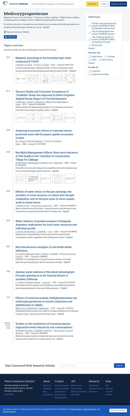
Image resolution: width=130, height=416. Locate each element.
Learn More (9, 394)
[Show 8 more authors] (37, 65)
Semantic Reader (62, 389)
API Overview (76, 385)
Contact (108, 395)
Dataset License (9, 412)
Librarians (109, 389)
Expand (61, 20)
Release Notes (60, 398)
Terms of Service (89, 409)
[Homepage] (15, 4)
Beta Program (60, 395)
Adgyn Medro (95, 56)
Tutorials (108, 392)
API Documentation (79, 391)
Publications (94, 385)
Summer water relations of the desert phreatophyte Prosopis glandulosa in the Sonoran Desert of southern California (45, 276)
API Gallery (75, 395)
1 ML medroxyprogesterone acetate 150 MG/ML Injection (101, 32)
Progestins (94, 71)
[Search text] (58, 4)
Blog (46, 391)
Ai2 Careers (48, 394)
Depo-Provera (106, 60)
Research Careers (96, 388)
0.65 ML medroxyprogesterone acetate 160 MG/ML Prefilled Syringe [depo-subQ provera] (102, 25)
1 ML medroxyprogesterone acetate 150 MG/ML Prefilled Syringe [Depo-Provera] (101, 39)
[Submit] (92, 4)
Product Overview (62, 385)
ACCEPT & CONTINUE (118, 410)
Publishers (47, 389)
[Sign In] (104, 4)
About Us (47, 385)
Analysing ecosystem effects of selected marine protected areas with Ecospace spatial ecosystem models (44, 134)
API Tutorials (76, 389)
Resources (93, 391)
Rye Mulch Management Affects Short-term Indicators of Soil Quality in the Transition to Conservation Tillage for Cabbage (47, 156)
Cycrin (92, 60)
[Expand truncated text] (46, 27)
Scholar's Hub (60, 392)
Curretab (109, 56)
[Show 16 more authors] (48, 141)
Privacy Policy (76, 409)
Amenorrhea (95, 45)
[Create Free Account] (118, 4)
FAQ (107, 385)
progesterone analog (98, 74)
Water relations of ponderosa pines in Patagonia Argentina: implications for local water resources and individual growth (46, 225)
